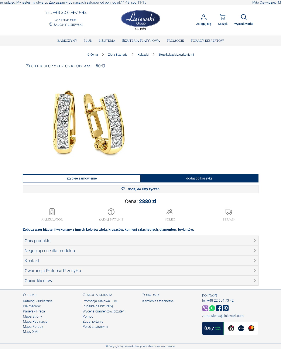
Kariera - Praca (34, 311)
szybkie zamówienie (81, 178)
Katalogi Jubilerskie (37, 301)
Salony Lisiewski (66, 25)
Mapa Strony (32, 316)
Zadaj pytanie (93, 321)
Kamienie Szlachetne (158, 301)
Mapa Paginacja (35, 321)
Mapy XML (31, 332)
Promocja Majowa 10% (100, 301)
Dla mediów (32, 306)
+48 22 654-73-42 (66, 12)
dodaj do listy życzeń (140, 189)
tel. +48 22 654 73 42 (218, 300)
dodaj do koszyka (199, 178)
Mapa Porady (33, 327)
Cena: (140, 201)
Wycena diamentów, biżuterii (104, 311)
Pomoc (88, 316)
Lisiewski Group (133, 346)
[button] (111, 215)
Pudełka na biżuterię (98, 306)
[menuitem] (67, 40)
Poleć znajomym (95, 327)
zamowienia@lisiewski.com (223, 316)
